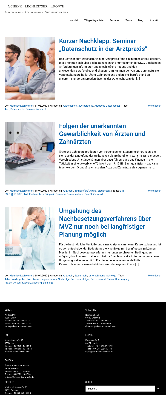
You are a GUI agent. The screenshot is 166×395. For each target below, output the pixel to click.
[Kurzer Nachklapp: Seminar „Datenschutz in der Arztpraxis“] (30, 68)
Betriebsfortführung (85, 190)
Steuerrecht (104, 190)
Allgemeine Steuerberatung (78, 105)
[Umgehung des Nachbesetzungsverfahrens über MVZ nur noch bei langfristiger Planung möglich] (30, 238)
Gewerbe (61, 194)
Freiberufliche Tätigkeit (42, 194)
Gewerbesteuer (75, 194)
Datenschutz (113, 105)
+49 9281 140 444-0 (22, 346)
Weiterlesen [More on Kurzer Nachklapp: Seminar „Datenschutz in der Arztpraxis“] (154, 105)
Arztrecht (99, 105)
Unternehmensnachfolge (102, 275)
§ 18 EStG (16, 194)
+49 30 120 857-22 (21, 320)
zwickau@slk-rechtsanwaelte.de (19, 377)
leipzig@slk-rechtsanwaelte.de (99, 351)
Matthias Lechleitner (21, 105)
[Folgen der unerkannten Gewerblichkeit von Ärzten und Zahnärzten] (30, 153)
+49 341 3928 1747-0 (103, 346)
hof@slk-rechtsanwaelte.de (17, 351)
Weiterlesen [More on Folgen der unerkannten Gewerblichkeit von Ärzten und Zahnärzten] (154, 190)
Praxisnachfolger (80, 279)
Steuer (110, 279)
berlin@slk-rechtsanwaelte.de (18, 326)
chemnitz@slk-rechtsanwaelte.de (100, 326)
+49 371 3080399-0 (102, 320)
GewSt (88, 194)
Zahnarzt (41, 109)
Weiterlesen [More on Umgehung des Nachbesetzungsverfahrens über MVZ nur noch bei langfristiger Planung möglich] (154, 275)
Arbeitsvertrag (13, 279)
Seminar (30, 109)
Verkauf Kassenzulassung (27, 282)
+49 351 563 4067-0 (22, 393)
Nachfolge (63, 279)
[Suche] (158, 388)
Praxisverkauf (98, 279)
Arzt (7, 109)
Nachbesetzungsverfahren (42, 279)
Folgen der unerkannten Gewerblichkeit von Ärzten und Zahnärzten (102, 133)
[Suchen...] (120, 388)
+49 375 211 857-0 (21, 371)
